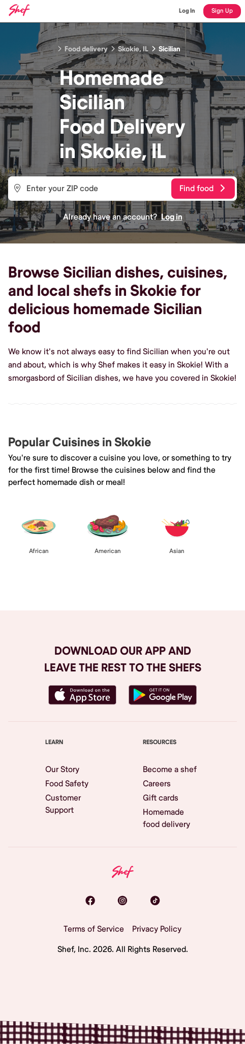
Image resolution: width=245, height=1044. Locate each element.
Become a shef (170, 769)
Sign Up (222, 11)
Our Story (62, 769)
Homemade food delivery (166, 818)
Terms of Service (94, 929)
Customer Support (63, 804)
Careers (157, 784)
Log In (187, 11)
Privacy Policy (156, 929)
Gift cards (160, 798)
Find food (202, 188)
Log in (171, 217)
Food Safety (66, 784)
